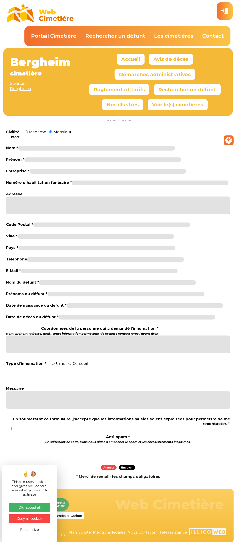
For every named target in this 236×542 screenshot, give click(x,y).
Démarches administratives (155, 74)
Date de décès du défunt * (32, 317)
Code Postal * (19, 224)
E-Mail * (13, 270)
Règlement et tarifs (119, 89)
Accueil (130, 59)
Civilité (13, 134)
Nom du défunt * (22, 282)
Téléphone (16, 259)
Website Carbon (69, 516)
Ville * (12, 236)
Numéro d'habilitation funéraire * (39, 182)
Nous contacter (142, 532)
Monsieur (62, 132)
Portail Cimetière (53, 36)
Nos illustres (123, 104)
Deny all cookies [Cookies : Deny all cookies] (30, 518)
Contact (213, 36)
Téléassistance (173, 532)
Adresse (14, 194)
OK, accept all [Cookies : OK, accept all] (29, 507)
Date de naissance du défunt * (36, 305)
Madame (37, 132)
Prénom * (15, 159)
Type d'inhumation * (26, 363)
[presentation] (118, 453)
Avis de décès (170, 59)
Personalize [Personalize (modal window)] (29, 530)
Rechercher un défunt (115, 36)
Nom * (12, 148)
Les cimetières (173, 36)
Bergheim (20, 88)
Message (15, 388)
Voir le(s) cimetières (177, 104)
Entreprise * (18, 171)
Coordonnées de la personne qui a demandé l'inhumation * (82, 331)
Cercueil (80, 363)
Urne (60, 363)
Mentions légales (109, 532)
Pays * (12, 247)
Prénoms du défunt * (27, 294)
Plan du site (79, 532)
